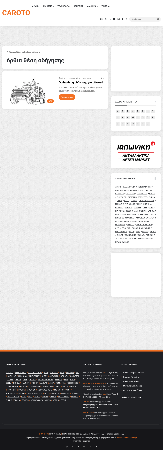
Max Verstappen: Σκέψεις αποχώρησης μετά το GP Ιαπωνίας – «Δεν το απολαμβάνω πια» (100, 405)
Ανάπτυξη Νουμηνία (81, 441)
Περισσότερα (67, 97)
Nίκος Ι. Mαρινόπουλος (92, 372)
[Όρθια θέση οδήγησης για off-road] (31, 91)
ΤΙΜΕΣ (104, 6)
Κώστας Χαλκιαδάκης (132, 390)
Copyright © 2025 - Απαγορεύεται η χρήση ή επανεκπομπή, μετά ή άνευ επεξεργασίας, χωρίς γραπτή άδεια (71, 438)
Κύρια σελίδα (13, 52)
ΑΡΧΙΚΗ (35, 6)
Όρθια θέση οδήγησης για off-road (81, 82)
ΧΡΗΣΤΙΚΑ (78, 6)
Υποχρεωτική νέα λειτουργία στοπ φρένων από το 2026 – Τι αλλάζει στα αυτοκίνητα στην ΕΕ (100, 375)
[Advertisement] (135, 275)
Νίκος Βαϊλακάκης (68, 78)
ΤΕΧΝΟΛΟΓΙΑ (63, 6)
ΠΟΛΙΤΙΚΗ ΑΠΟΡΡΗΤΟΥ (72, 434)
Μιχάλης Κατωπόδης (132, 386)
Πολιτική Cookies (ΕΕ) (115, 434)
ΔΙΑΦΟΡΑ (91, 6)
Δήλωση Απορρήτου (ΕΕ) (94, 434)
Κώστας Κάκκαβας (131, 377)
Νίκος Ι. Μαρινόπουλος (133, 372)
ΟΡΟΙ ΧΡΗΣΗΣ (55, 434)
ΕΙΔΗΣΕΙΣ (47, 6)
